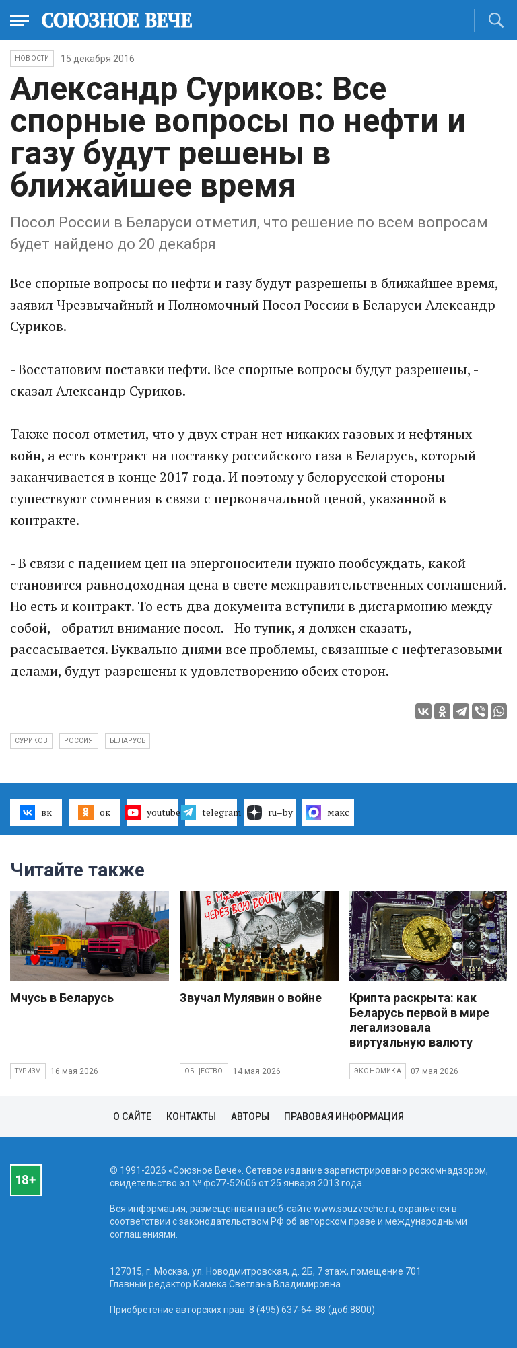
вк (36, 812)
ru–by (270, 812)
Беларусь (128, 740)
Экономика (377, 1071)
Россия (78, 740)
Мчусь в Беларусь (62, 998)
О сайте (132, 1116)
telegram (211, 812)
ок (94, 812)
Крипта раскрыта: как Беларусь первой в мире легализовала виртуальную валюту (419, 1020)
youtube (153, 812)
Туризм (28, 1071)
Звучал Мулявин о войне (251, 998)
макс (327, 812)
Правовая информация (344, 1116)
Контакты (191, 1116)
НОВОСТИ (32, 58)
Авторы (250, 1116)
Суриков (31, 740)
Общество (203, 1071)
